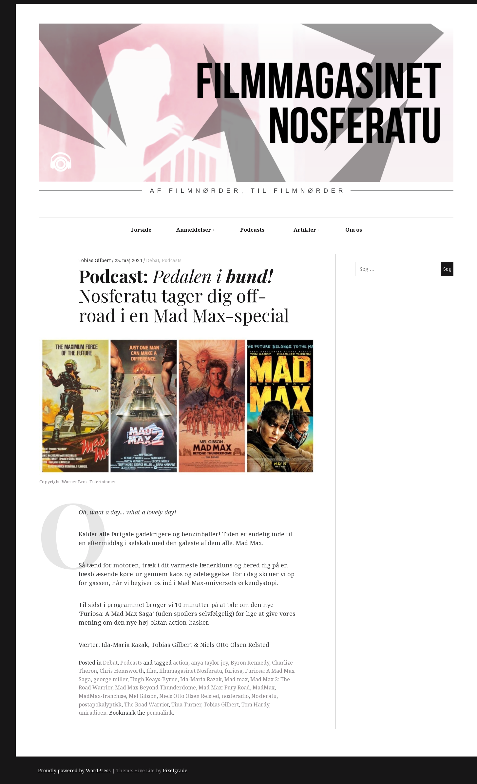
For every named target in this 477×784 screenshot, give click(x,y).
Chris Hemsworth (122, 670)
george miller (110, 679)
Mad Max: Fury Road (224, 687)
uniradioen (92, 712)
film (151, 670)
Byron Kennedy (250, 662)
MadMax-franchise (102, 696)
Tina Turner (186, 704)
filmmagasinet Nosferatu (190, 670)
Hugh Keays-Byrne (154, 679)
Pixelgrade (175, 770)
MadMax (264, 687)
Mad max (236, 679)
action (180, 662)
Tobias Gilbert (95, 260)
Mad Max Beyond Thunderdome (155, 687)
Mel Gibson (143, 696)
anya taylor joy (209, 662)
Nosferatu (264, 696)
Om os (353, 229)
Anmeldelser (193, 229)
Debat (152, 260)
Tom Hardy (255, 704)
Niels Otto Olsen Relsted (189, 696)
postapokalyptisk (100, 704)
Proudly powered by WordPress (74, 770)
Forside (141, 229)
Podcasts (252, 229)
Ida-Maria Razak (201, 679)
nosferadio (235, 696)
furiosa (233, 670)
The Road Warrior (146, 704)
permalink (159, 712)
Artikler (305, 229)
